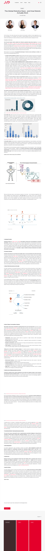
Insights (22, 8)
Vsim (5, 355)
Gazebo (19, 351)
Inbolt (37, 422)
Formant (25, 451)
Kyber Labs (15, 256)
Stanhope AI (25, 273)
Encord (40, 329)
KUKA (16, 241)
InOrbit (30, 451)
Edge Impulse (18, 272)
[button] (40, 2)
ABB (19, 241)
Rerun (27, 331)
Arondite (27, 440)
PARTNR (5, 351)
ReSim (31, 330)
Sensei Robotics (9, 329)
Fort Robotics (6, 474)
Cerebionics (20, 261)
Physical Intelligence (7, 439)
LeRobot (30, 351)
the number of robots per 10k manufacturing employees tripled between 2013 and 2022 (24, 43)
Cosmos (35, 350)
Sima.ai (7, 273)
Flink (37, 424)
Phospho (9, 355)
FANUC (13, 241)
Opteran (11, 274)
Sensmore (33, 423)
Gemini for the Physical (17, 352)
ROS (24, 462)
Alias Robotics (13, 474)
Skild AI (38, 438)
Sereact (5, 427)
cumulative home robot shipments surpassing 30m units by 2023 (25, 45)
